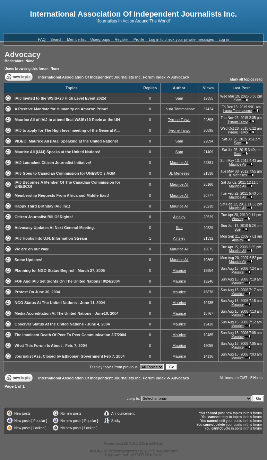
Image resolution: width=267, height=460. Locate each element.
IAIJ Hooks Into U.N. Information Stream (51, 238)
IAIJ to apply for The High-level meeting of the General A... (67, 130)
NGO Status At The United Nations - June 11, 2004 (60, 303)
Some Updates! (28, 260)
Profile (139, 39)
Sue (179, 228)
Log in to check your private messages (181, 39)
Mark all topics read (246, 79)
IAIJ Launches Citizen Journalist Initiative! (53, 162)
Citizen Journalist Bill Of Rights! (44, 217)
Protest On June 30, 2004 (37, 292)
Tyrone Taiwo (179, 120)
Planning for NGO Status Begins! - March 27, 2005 (60, 270)
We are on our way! (32, 249)
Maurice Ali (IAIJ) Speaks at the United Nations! (57, 152)
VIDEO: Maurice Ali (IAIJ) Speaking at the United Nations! (66, 141)
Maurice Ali (179, 162)
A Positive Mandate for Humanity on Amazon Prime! (62, 109)
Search (56, 39)
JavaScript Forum (166, 451)
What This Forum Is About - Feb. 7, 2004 (51, 345)
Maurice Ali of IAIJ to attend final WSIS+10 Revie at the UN (67, 120)
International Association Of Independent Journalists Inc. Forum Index (102, 77)
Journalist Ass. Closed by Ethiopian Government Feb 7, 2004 (69, 356)
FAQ (42, 39)
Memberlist (76, 39)
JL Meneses (179, 173)
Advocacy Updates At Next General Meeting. (55, 228)
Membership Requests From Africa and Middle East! (62, 195)
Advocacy (23, 54)
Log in (223, 39)
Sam (179, 98)
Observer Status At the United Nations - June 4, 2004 (62, 324)
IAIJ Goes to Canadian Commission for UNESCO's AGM (65, 173)
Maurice (179, 270)
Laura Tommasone (179, 109)
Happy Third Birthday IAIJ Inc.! (42, 206)
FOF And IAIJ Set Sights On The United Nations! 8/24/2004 (67, 281)
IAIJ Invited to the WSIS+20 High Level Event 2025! (60, 98)
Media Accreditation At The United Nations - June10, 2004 (67, 313)
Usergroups (100, 39)
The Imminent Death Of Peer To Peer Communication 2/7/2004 (70, 335)
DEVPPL (149, 451)
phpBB (123, 443)
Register (122, 39)
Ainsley (179, 217)
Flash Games (153, 455)
